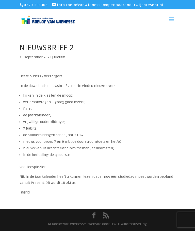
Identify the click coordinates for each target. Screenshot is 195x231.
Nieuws (60, 57)
